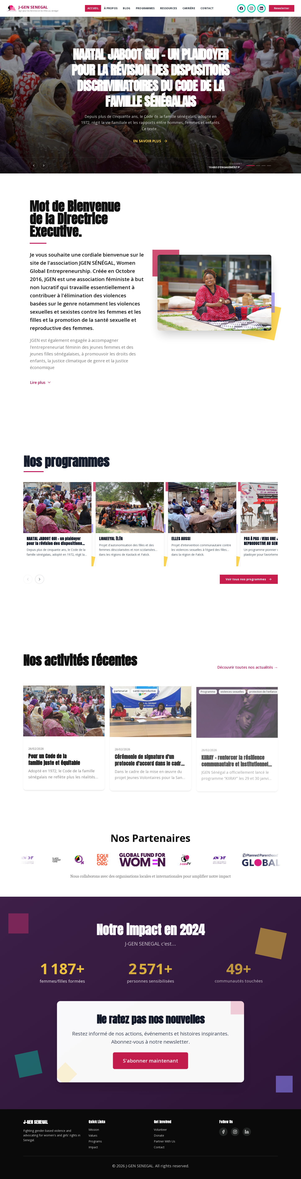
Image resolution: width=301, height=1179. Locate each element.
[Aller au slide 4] (269, 165)
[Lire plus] (40, 388)
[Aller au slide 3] (263, 165)
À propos (110, 8)
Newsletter (281, 8)
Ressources (168, 8)
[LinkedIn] (261, 8)
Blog (126, 8)
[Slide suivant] (44, 165)
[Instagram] (251, 8)
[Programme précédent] (27, 579)
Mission (94, 1130)
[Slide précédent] (33, 165)
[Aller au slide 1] (250, 165)
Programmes (145, 8)
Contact (207, 8)
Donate (159, 1135)
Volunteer (160, 1130)
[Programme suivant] (39, 579)
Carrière (189, 8)
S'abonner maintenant (150, 1059)
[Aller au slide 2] (258, 165)
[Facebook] (241, 8)
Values (93, 1135)
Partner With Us (164, 1141)
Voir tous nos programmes (249, 579)
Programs (95, 1141)
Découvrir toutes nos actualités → (247, 672)
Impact (93, 1147)
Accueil (93, 8)
